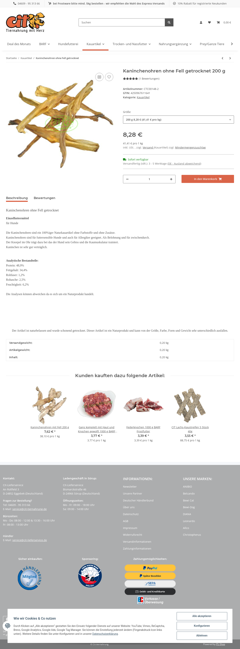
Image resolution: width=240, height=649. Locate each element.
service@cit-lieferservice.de (29, 540)
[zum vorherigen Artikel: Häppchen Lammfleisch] (222, 58)
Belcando (189, 493)
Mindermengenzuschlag (190, 147)
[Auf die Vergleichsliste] (99, 77)
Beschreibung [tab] (17, 198)
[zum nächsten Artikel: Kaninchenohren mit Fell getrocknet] (230, 58)
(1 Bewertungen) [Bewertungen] (141, 78)
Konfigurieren (202, 625)
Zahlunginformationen (137, 548)
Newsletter (130, 486)
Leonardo (189, 521)
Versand (148, 147)
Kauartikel (143, 97)
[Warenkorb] (224, 22)
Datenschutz (131, 514)
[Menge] (149, 179)
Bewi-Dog (189, 507)
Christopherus (192, 534)
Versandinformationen (137, 541)
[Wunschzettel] (209, 22)
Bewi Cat (188, 500)
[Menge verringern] (127, 179)
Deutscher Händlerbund (138, 500)
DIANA (187, 514)
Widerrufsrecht (132, 534)
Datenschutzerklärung (105, 633)
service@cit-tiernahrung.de (29, 509)
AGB (125, 521)
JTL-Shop (220, 644)
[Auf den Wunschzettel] (109, 77)
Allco (186, 528)
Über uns (129, 507)
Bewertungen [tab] (44, 198)
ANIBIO (187, 486)
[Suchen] (122, 22)
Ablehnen (201, 635)
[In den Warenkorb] (208, 179)
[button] (201, 22)
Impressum (130, 528)
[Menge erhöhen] (171, 179)
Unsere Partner (132, 493)
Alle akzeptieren (201, 616)
